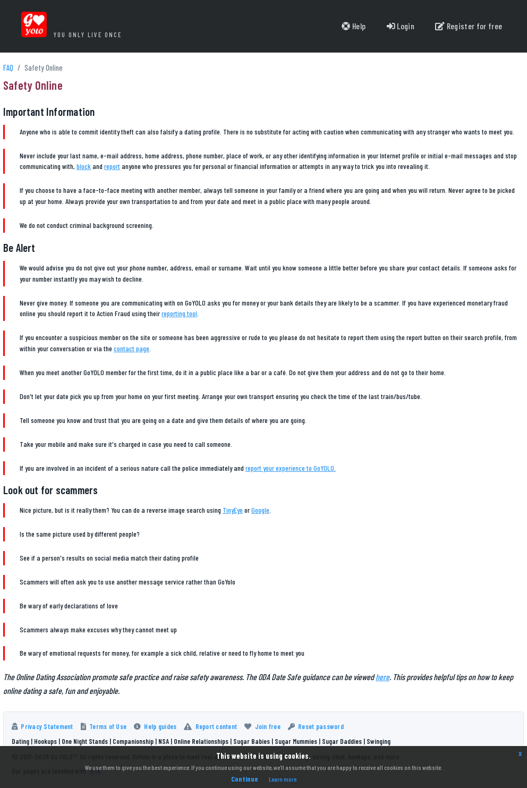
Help (352, 26)
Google (260, 509)
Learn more (282, 779)
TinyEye (233, 509)
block (83, 166)
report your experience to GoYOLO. (290, 467)
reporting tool (179, 313)
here (382, 677)
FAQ (8, 67)
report (112, 166)
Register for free (468, 26)
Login (399, 26)
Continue (244, 778)
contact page (131, 348)
